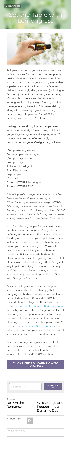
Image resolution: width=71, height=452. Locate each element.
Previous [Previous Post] (11, 399)
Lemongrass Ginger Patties (37, 326)
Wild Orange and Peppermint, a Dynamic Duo (50, 406)
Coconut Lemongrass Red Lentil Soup (41, 306)
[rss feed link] (30, 421)
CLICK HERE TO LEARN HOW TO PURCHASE (35, 364)
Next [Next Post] (39, 399)
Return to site (12, 6)
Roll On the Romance (15, 405)
